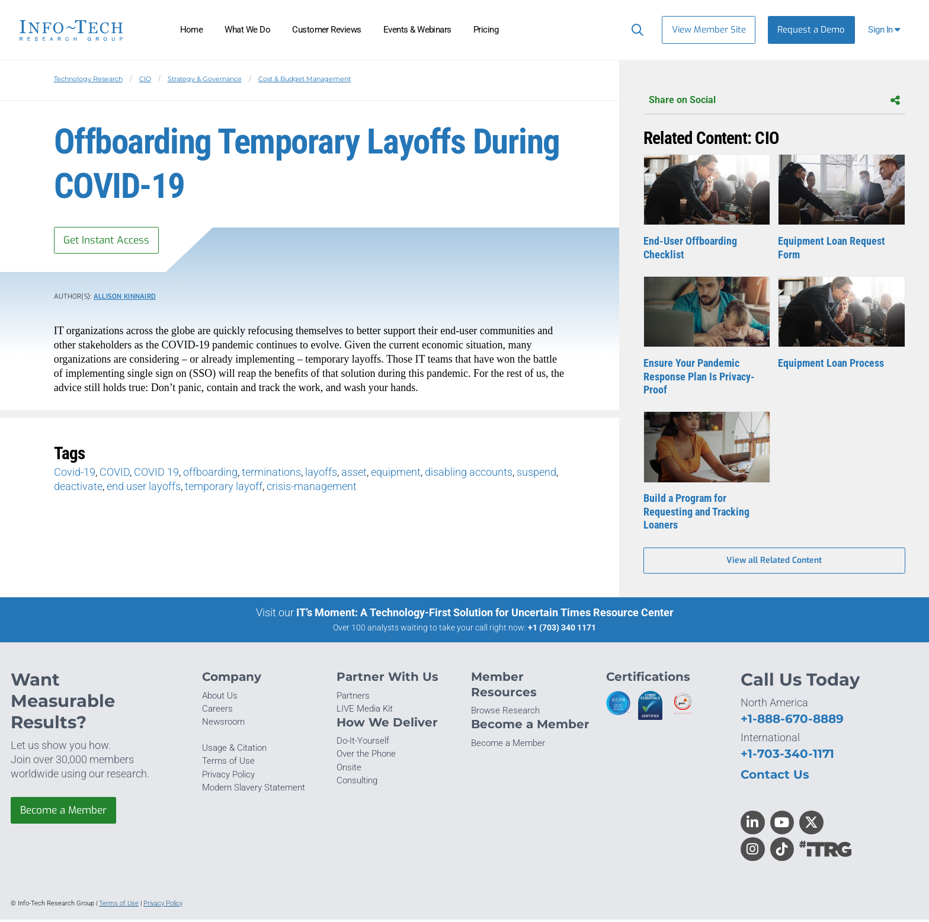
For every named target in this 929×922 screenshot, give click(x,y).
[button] (885, 30)
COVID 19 (156, 474)
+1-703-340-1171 (787, 755)
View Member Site (709, 30)
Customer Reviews (326, 29)
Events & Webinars (417, 29)
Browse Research (505, 712)
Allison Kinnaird (125, 297)
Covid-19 (74, 474)
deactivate (78, 488)
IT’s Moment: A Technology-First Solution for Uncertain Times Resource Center (485, 615)
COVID (115, 474)
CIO (145, 79)
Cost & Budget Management (304, 79)
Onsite (349, 769)
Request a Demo (811, 30)
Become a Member (67, 813)
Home (191, 29)
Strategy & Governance (205, 79)
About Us (220, 698)
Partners (353, 698)
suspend (536, 474)
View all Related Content (774, 562)
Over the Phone (366, 756)
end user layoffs (144, 488)
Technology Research (88, 79)
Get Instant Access (109, 240)
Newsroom (223, 724)
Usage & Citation (234, 750)
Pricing (485, 29)
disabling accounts (468, 474)
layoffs (321, 474)
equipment (396, 474)
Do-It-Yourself (363, 743)
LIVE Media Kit (365, 711)
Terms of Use (228, 763)
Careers (217, 711)
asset (354, 474)
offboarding (210, 474)
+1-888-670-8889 (792, 720)
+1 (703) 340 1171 (562, 630)
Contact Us (775, 776)
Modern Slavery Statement (253, 790)
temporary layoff (223, 488)
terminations (271, 474)
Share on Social (774, 100)
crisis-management (312, 488)
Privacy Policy (228, 776)
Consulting (357, 782)
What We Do (247, 29)
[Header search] (635, 29)
